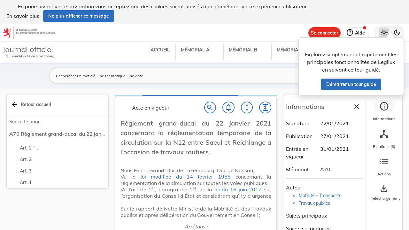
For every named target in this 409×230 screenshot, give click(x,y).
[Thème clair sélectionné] (384, 32)
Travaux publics (314, 203)
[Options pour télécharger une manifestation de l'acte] (384, 192)
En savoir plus (22, 16)
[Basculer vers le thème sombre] (397, 32)
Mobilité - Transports (320, 195)
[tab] (384, 111)
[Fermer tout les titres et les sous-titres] (247, 108)
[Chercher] (210, 108)
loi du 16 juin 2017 (238, 189)
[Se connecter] (324, 33)
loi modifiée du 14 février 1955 (186, 176)
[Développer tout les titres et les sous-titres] (265, 108)
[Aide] (356, 32)
